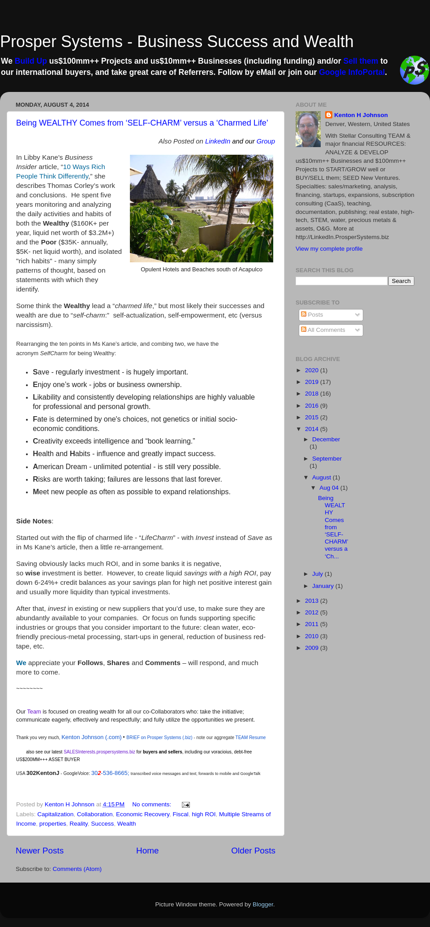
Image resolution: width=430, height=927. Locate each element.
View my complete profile (329, 248)
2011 (312, 624)
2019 (312, 382)
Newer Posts (40, 850)
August (322, 477)
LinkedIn (217, 141)
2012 (312, 612)
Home (147, 850)
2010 (312, 636)
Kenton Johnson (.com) (91, 737)
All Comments (323, 329)
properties (52, 823)
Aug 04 (329, 487)
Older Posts (253, 850)
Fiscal (181, 814)
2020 (312, 370)
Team (34, 711)
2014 (312, 429)
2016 (312, 405)
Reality (78, 823)
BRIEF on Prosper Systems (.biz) (159, 737)
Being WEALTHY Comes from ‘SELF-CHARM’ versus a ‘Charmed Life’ (142, 122)
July (318, 573)
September (327, 458)
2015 (312, 417)
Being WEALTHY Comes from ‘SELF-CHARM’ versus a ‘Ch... (333, 527)
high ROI (203, 814)
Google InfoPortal (352, 72)
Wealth (126, 823)
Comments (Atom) (77, 869)
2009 (312, 647)
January (323, 586)
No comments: (152, 804)
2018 (312, 393)
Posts (312, 314)
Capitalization (55, 814)
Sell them (360, 61)
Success (102, 823)
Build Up (31, 61)
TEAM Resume (251, 737)
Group (266, 141)
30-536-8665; (111, 773)
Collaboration (95, 814)
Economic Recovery (142, 814)
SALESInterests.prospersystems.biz (99, 751)
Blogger (263, 904)
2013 (312, 600)
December (326, 439)
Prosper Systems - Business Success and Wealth (177, 41)
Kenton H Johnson (361, 115)
